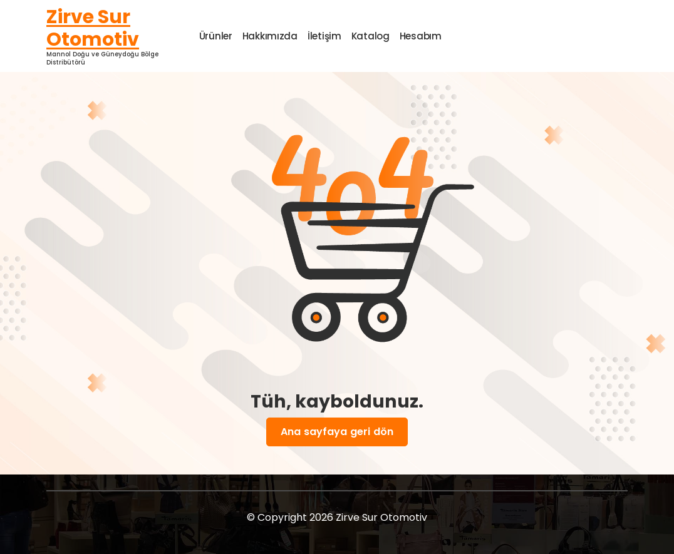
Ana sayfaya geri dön (337, 432)
